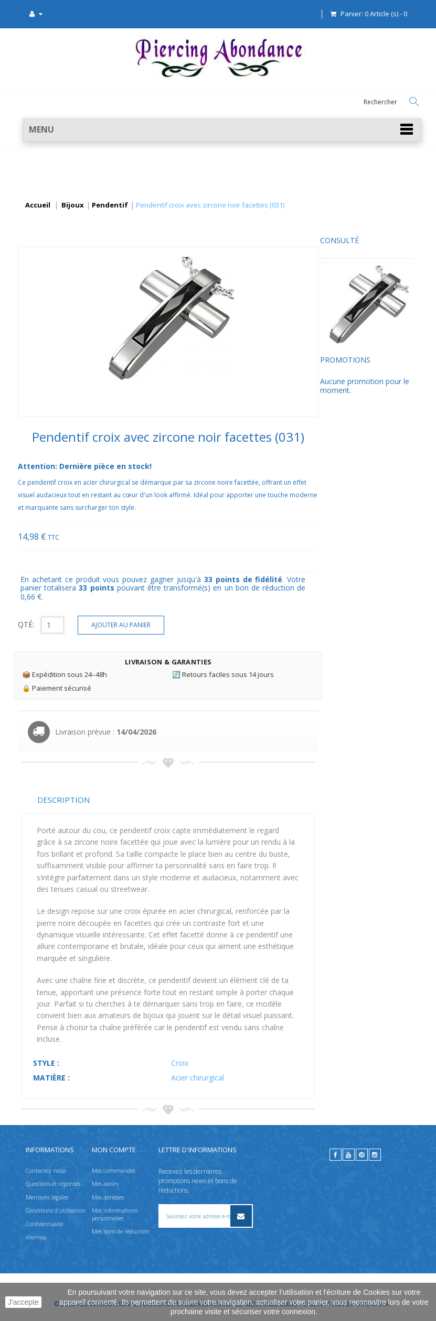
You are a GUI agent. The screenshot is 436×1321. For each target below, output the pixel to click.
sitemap (36, 1237)
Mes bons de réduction (121, 1231)
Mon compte (114, 1149)
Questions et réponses (53, 1184)
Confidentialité (44, 1224)
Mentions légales (47, 1197)
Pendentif (110, 205)
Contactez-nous (46, 1170)
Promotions (47, 369)
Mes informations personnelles (114, 1213)
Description (163, 799)
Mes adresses (108, 1197)
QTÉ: (126, 624)
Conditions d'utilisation (56, 1210)
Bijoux (72, 205)
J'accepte (23, 1302)
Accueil (37, 205)
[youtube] (349, 1155)
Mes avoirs (105, 1184)
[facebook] (335, 1155)
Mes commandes (113, 1170)
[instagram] (375, 1155)
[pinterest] (362, 1155)
